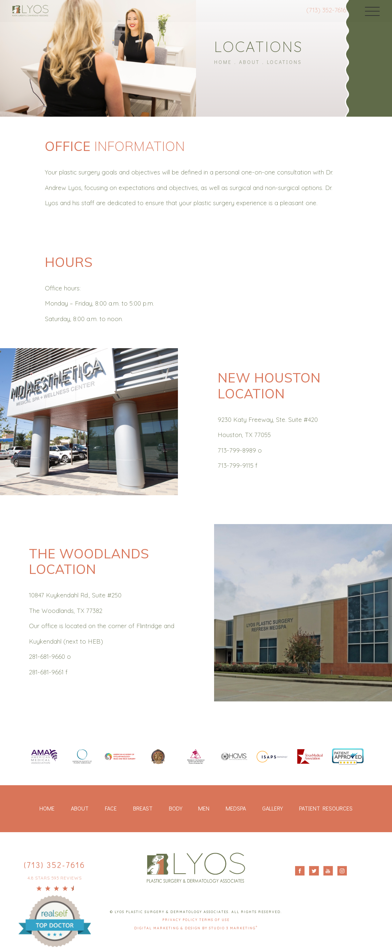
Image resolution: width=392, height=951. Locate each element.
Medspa (236, 808)
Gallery (272, 808)
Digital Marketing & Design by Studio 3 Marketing (196, 928)
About (249, 61)
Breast (143, 808)
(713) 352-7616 (319, 10)
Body (175, 808)
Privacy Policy (180, 920)
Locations (284, 61)
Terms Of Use (214, 920)
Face (111, 808)
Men (203, 808)
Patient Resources (326, 808)
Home (223, 61)
